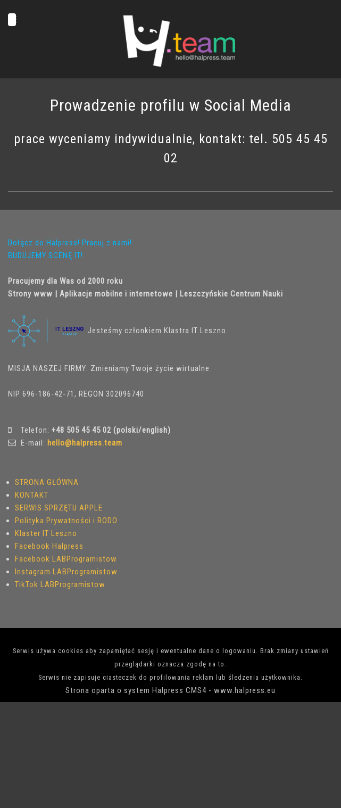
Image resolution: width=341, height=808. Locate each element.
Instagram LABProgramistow (66, 571)
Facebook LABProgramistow (66, 559)
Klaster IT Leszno (46, 533)
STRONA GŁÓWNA (47, 482)
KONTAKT (31, 495)
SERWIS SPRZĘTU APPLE (59, 508)
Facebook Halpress (49, 546)
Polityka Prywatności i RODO (66, 520)
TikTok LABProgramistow (60, 584)
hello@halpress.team (84, 443)
